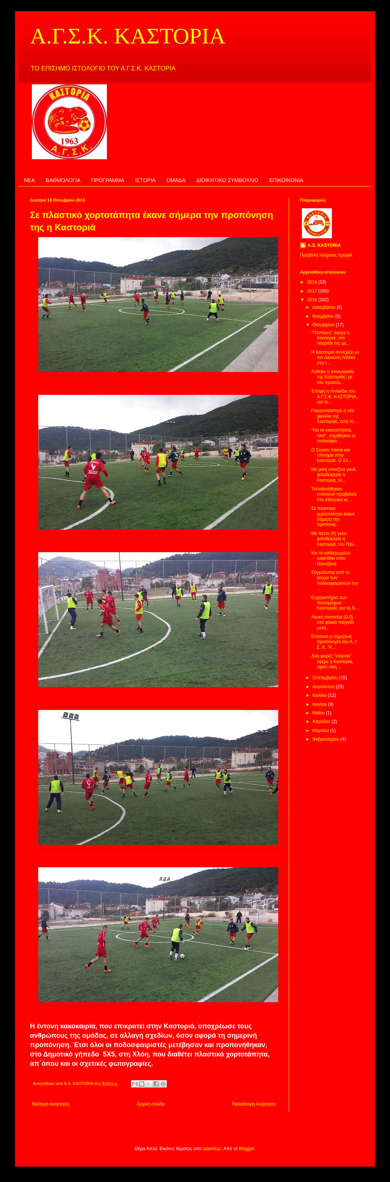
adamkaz (212, 1148)
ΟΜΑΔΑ (176, 180)
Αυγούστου (324, 686)
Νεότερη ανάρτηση (50, 1104)
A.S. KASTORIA (324, 245)
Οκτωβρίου (324, 324)
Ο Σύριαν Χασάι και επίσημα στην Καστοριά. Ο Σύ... (331, 455)
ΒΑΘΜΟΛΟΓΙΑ (63, 180)
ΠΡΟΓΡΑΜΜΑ (107, 180)
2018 (312, 282)
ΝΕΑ (29, 180)
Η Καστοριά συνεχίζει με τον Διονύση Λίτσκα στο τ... (335, 358)
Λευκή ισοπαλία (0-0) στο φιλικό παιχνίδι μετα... (332, 622)
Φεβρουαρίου (326, 739)
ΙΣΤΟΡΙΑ (145, 180)
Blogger (246, 1148)
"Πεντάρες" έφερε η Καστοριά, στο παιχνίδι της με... (330, 338)
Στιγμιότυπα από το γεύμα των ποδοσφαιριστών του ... (334, 580)
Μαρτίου (321, 730)
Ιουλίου (320, 695)
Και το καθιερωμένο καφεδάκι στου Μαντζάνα (330, 558)
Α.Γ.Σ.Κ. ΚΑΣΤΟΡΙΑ (127, 36)
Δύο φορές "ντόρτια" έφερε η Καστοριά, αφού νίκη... (332, 661)
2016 (312, 299)
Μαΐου (319, 713)
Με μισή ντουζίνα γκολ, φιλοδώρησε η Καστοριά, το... (334, 475)
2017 (312, 291)
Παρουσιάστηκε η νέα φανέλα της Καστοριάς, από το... (334, 416)
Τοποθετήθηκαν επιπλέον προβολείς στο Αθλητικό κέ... (334, 494)
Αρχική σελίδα (150, 1104)
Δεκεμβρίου (324, 307)
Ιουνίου (320, 704)
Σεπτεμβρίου (325, 677)
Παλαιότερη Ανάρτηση (254, 1104)
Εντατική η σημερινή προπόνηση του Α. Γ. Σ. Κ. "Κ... (334, 642)
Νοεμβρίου (323, 316)
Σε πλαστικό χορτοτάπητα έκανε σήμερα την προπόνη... (333, 516)
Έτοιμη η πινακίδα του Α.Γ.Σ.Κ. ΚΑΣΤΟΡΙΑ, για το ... (334, 397)
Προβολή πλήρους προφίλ (326, 255)
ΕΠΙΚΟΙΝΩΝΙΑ (286, 180)
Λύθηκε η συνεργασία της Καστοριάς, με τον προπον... (332, 377)
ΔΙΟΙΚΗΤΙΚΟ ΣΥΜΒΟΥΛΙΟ (227, 180)
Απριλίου (322, 721)
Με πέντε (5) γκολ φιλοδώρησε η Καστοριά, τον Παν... (334, 539)
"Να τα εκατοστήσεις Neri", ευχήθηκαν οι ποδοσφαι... (333, 435)
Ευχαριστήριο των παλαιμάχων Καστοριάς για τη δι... (335, 603)
